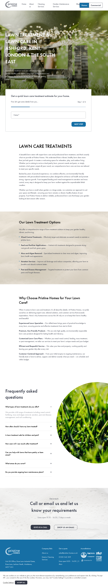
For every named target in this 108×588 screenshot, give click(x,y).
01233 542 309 (65, 557)
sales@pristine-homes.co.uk (68, 553)
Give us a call (40, 527)
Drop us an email (65, 527)
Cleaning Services (41, 5)
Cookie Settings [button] (8, 582)
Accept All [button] (21, 583)
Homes (84, 5)
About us (45, 553)
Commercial (96, 5)
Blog (78, 4)
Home (24, 4)
